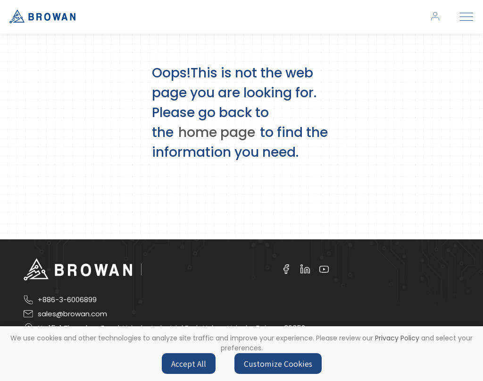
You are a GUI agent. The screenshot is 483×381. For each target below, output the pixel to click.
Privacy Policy (397, 338)
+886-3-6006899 (67, 300)
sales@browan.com (72, 314)
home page (216, 132)
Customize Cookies (278, 363)
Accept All (188, 363)
